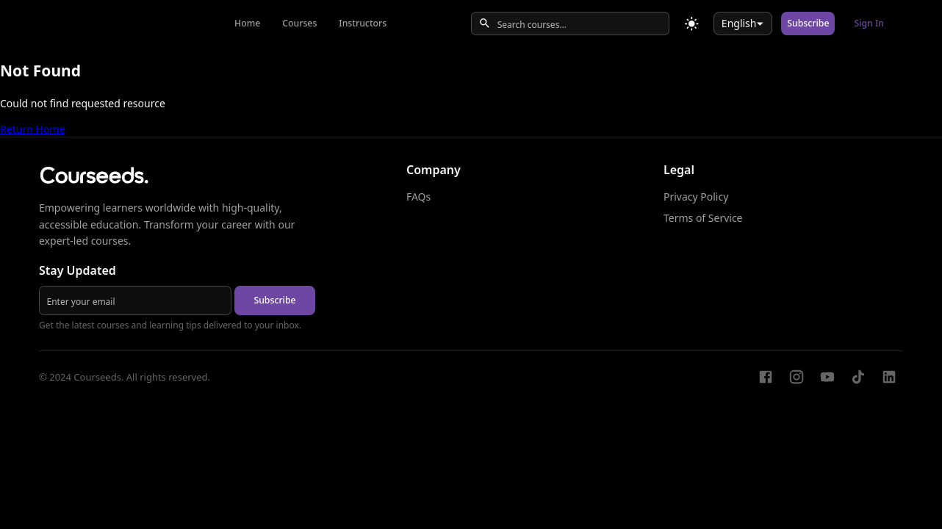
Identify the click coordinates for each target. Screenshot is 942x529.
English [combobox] (739, 23)
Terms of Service (703, 218)
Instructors (362, 23)
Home (247, 23)
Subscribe (808, 23)
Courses (299, 23)
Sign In (869, 23)
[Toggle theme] (691, 23)
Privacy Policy (696, 197)
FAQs (418, 197)
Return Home (32, 129)
